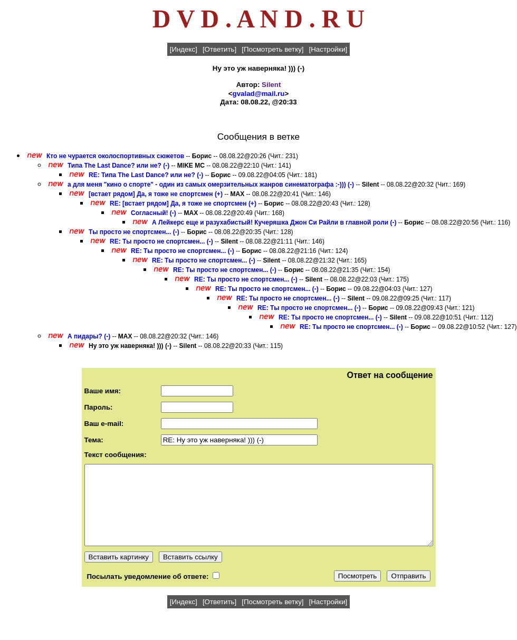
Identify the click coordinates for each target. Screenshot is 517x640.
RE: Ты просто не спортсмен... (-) (161, 241)
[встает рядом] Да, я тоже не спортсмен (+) (156, 194)
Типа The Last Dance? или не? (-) (118, 165)
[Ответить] (219, 49)
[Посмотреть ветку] (272, 49)
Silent (271, 85)
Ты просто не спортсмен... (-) (134, 232)
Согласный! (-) (153, 213)
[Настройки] (328, 49)
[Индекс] (183, 49)
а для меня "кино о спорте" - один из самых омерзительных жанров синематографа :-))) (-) (211, 184)
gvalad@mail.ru (259, 94)
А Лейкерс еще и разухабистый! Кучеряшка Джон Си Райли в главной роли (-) (274, 222)
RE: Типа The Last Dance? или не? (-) (146, 175)
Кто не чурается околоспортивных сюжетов (115, 156)
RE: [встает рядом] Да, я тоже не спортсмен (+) (183, 203)
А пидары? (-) (89, 336)
